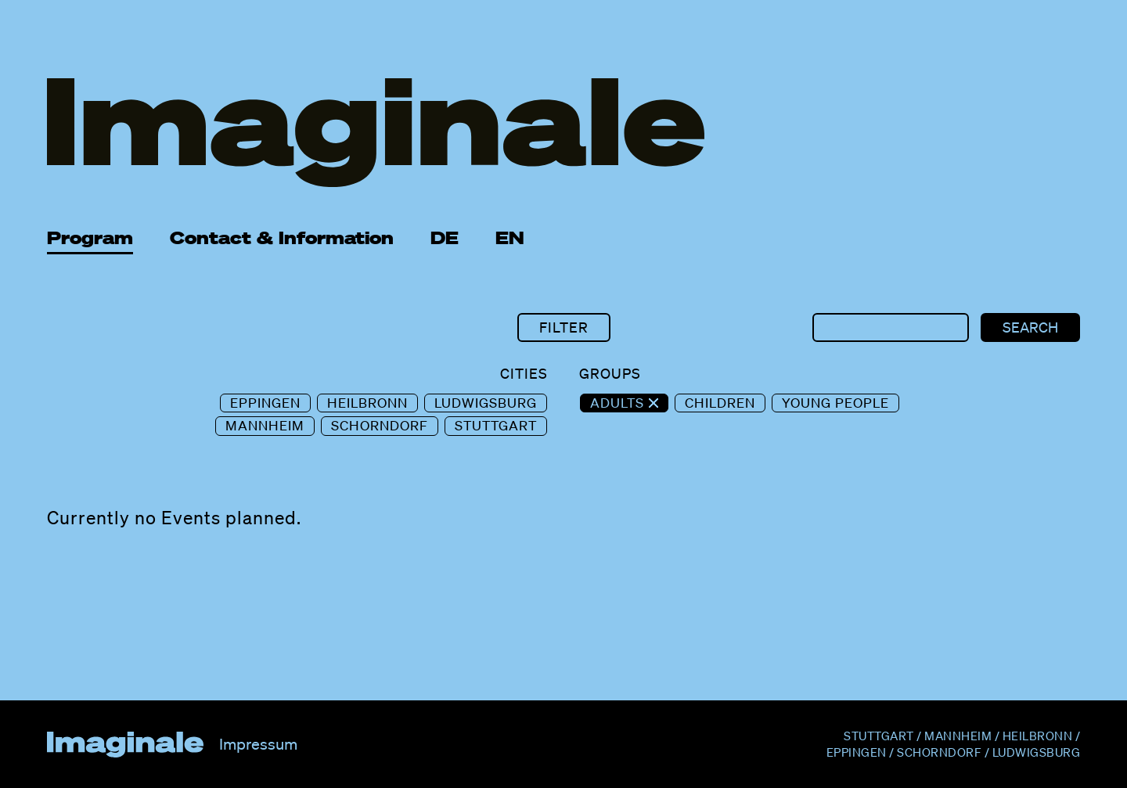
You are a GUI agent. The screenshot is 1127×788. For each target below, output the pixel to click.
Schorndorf (379, 425)
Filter (564, 327)
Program (90, 237)
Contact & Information (282, 237)
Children (720, 402)
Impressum (258, 744)
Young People (835, 402)
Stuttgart (496, 425)
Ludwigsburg (485, 402)
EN (509, 237)
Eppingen (265, 402)
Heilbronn (367, 402)
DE (444, 237)
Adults (619, 402)
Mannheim (264, 425)
